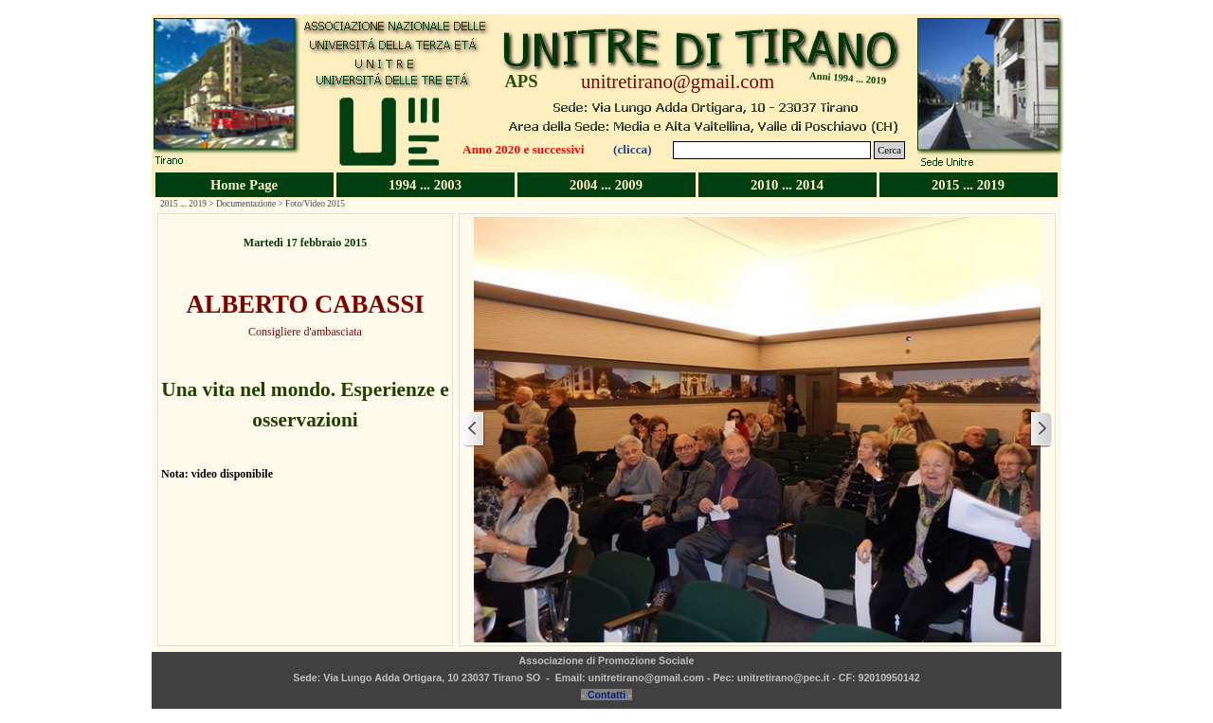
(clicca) (632, 149)
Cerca (889, 150)
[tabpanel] (305, 359)
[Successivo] (1040, 429)
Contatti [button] (606, 694)
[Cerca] (772, 150)
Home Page (244, 184)
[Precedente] (473, 429)
